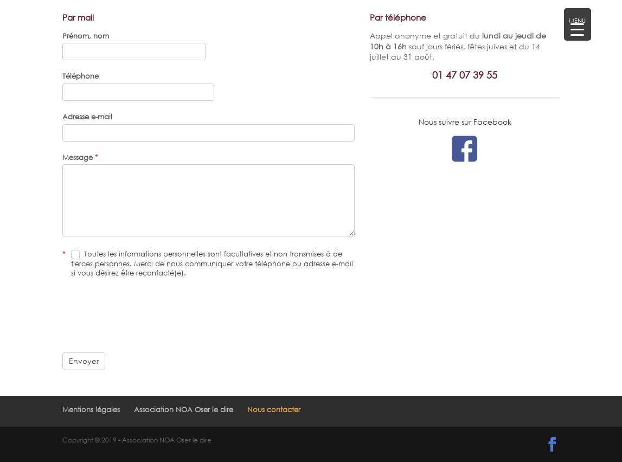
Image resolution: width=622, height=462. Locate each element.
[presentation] (144, 315)
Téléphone (80, 76)
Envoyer (84, 360)
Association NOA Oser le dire (183, 409)
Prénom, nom (85, 35)
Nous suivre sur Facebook (465, 121)
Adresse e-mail (87, 116)
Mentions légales (91, 409)
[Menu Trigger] (577, 24)
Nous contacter (273, 409)
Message (80, 157)
